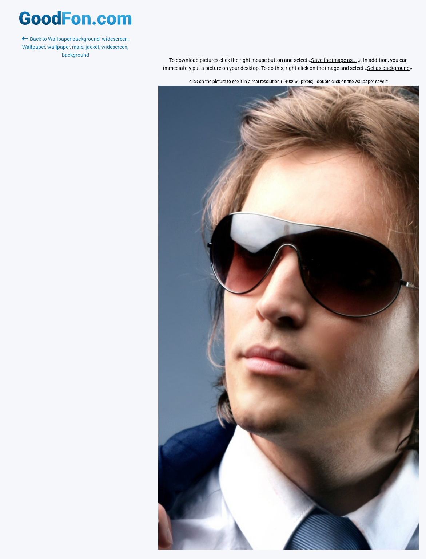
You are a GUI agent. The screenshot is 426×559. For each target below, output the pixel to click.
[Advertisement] (75, 145)
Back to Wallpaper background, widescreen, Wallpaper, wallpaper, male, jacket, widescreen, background (75, 46)
